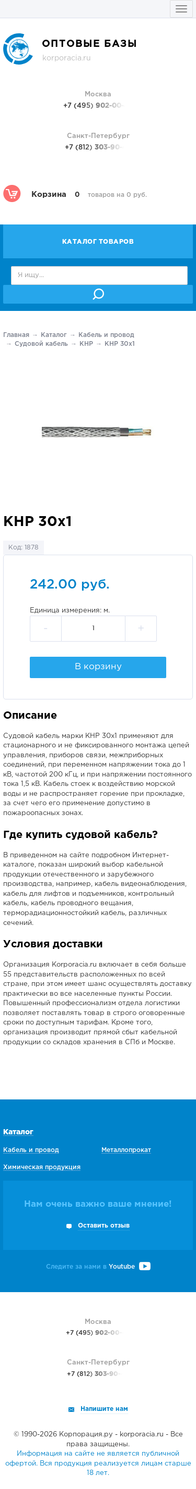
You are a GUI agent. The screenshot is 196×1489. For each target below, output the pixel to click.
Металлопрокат (126, 1150)
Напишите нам (104, 1409)
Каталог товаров (98, 242)
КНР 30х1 (120, 344)
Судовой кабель (41, 344)
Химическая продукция (41, 1167)
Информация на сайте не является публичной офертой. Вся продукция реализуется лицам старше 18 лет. (98, 1463)
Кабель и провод (106, 335)
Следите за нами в (98, 1267)
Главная (16, 335)
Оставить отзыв (104, 1226)
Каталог (54, 335)
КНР (86, 344)
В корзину (98, 667)
